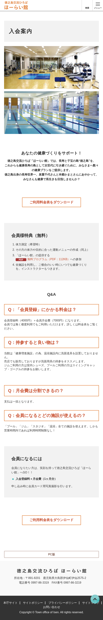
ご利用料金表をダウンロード (51, 202)
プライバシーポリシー (62, 602)
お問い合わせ (51, 607)
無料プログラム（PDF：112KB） (48, 259)
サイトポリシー (33, 602)
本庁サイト (10, 602)
